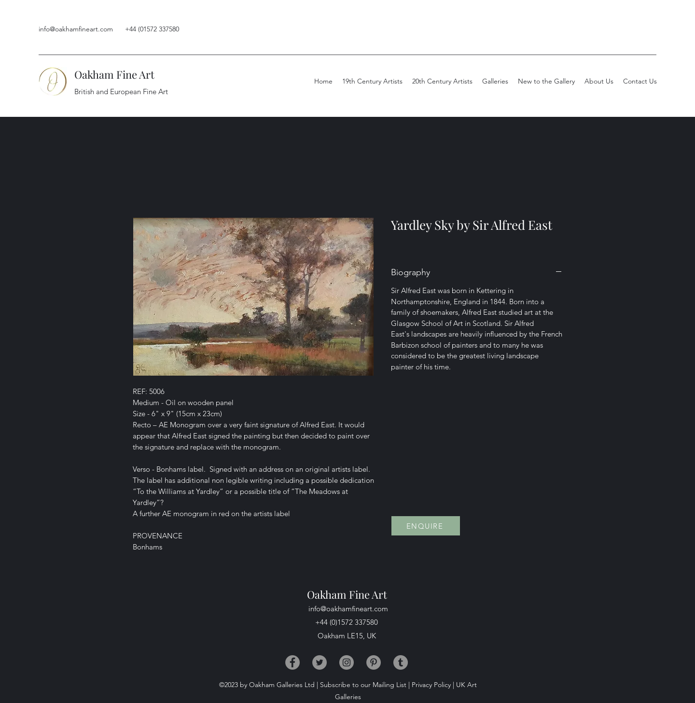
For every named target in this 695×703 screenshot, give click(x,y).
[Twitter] (319, 662)
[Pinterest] (373, 662)
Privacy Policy (431, 684)
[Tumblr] (400, 662)
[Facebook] (292, 662)
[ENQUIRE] (425, 525)
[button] (599, 81)
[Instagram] (346, 662)
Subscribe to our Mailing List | (365, 684)
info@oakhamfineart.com (76, 29)
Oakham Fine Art (114, 74)
